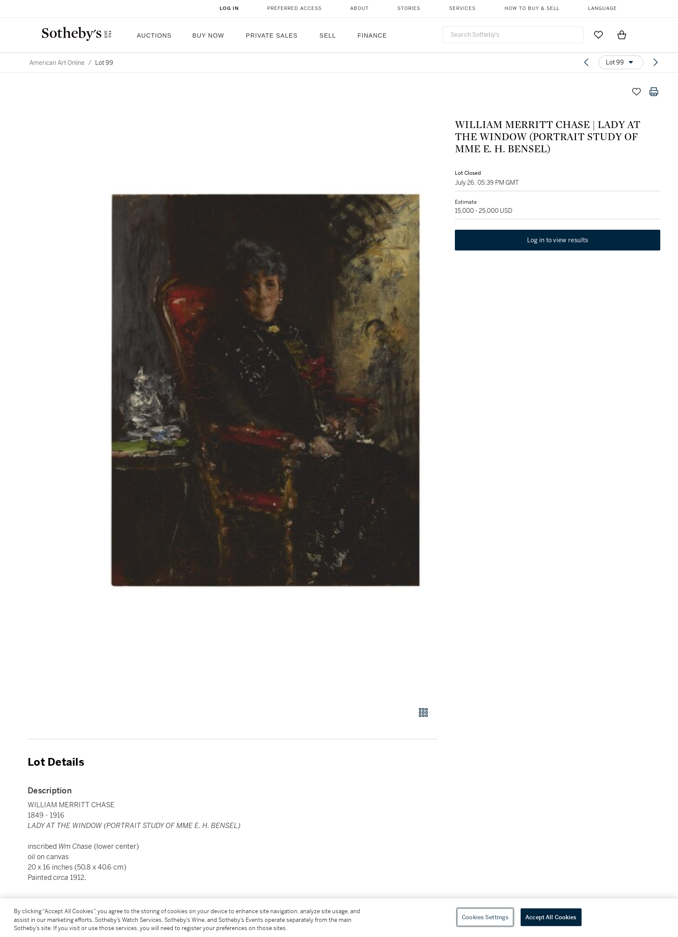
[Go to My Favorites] (598, 34)
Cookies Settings (485, 917)
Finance (372, 35)
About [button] (359, 8)
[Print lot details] (654, 92)
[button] (265, 390)
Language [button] (602, 8)
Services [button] (462, 8)
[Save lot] (636, 92)
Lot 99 (104, 63)
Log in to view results (557, 240)
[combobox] (513, 34)
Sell (328, 35)
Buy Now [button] (208, 35)
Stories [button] (408, 8)
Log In (229, 8)
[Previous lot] (586, 62)
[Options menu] (620, 62)
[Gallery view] (423, 712)
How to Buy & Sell (532, 8)
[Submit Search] (573, 34)
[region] (339, 917)
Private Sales (272, 35)
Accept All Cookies (550, 917)
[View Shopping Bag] (622, 34)
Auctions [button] (154, 35)
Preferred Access (294, 8)
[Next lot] (655, 62)
